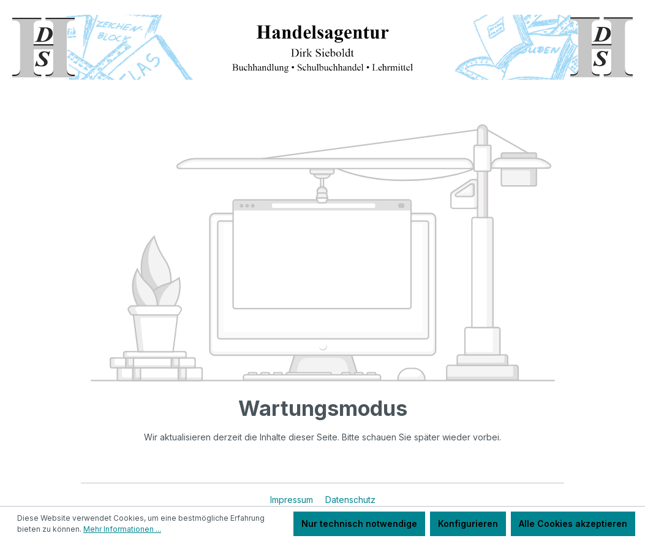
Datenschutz (350, 499)
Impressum (292, 499)
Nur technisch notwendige (359, 523)
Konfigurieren (468, 523)
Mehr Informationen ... (122, 529)
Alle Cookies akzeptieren (573, 523)
